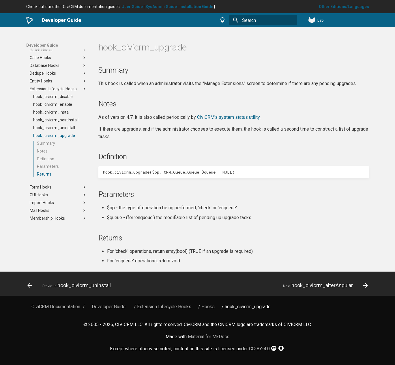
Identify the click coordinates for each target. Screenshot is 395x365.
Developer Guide (42, 45)
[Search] (263, 20)
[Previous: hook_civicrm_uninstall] (70, 285)
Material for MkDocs (208, 336)
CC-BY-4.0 (266, 348)
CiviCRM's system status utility (228, 117)
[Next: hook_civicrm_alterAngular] (324, 285)
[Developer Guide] (29, 20)
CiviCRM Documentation (55, 306)
